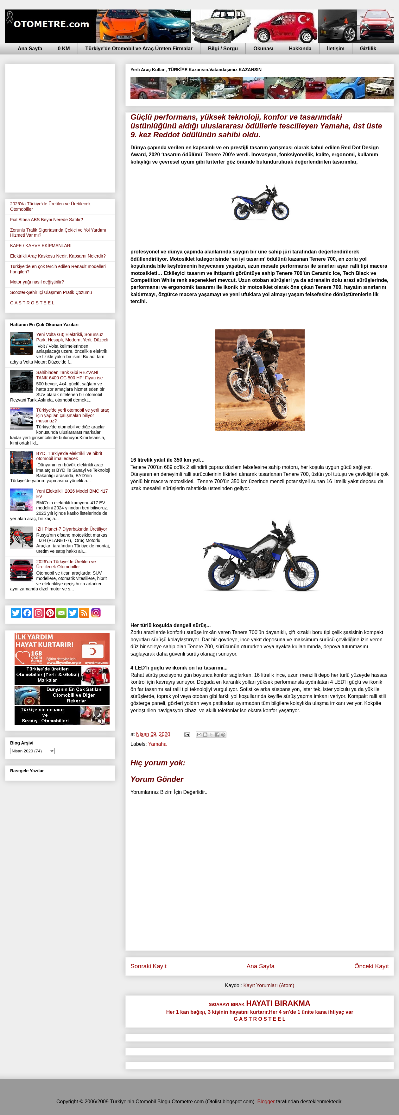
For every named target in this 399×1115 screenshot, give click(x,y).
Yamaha (157, 744)
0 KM (64, 48)
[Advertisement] (60, 127)
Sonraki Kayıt (148, 966)
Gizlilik (368, 48)
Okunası (263, 48)
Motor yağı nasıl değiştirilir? (37, 281)
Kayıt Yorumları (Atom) (268, 985)
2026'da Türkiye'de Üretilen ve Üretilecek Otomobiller (66, 564)
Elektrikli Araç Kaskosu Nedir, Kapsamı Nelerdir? (58, 256)
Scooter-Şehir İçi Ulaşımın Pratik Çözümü (51, 292)
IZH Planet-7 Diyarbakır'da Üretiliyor (71, 529)
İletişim (336, 48)
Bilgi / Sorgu (223, 48)
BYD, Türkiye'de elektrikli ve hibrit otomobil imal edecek (69, 456)
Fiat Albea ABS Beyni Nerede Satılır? (46, 219)
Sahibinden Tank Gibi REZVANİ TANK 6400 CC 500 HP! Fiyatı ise (69, 375)
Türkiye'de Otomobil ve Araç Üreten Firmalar (139, 48)
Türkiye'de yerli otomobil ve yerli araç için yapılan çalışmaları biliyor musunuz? (72, 415)
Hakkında (300, 48)
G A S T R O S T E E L (32, 302)
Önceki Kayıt (371, 966)
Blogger (266, 1101)
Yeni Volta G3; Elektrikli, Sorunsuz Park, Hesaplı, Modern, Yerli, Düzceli (72, 337)
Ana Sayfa (30, 48)
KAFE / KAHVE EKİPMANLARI (41, 245)
